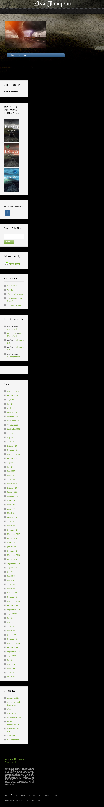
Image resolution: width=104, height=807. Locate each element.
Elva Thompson (20, 800)
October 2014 (12, 647)
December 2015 (13, 597)
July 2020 (10, 467)
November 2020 (13, 454)
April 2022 (11, 408)
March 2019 (12, 513)
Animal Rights (13, 698)
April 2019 (11, 509)
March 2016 (12, 588)
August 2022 (12, 399)
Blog (9, 709)
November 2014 (13, 643)
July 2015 (10, 618)
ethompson (11, 333)
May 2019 (11, 504)
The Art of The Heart (15, 294)
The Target (11, 290)
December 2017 (13, 530)
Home (7, 795)
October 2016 (12, 559)
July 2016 (10, 572)
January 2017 (12, 546)
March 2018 (12, 525)
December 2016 (13, 551)
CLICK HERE (12, 264)
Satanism (11, 735)
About (23, 795)
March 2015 (12, 630)
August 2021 (12, 433)
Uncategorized (13, 739)
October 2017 (12, 538)
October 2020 (12, 458)
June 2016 (11, 576)
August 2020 (12, 462)
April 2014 (11, 672)
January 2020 (12, 492)
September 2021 (13, 429)
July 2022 (10, 404)
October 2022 (12, 395)
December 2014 (13, 639)
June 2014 (11, 664)
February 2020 (13, 488)
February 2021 (13, 446)
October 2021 (12, 425)
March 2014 (12, 677)
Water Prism (12, 285)
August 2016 (12, 567)
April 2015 (11, 626)
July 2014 (10, 660)
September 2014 (13, 651)
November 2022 (13, 391)
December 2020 (13, 450)
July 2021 (10, 437)
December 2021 (13, 416)
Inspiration (11, 713)
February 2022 (13, 412)
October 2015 (12, 605)
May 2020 (11, 475)
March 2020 (12, 483)
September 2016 (13, 563)
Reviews (32, 795)
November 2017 (13, 534)
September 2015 (13, 609)
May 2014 (11, 668)
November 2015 (13, 601)
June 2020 (11, 471)
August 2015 (12, 614)
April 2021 (11, 441)
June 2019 (11, 500)
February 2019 (13, 517)
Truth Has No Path (14, 305)
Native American (14, 717)
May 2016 (11, 580)
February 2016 (13, 593)
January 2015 (12, 635)
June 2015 (11, 622)
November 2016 (13, 555)
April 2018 (11, 521)
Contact (55, 795)
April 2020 (11, 479)
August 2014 (12, 656)
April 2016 (11, 584)
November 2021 (13, 420)
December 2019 (13, 496)
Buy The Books (44, 795)
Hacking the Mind (14, 356)
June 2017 (11, 542)
